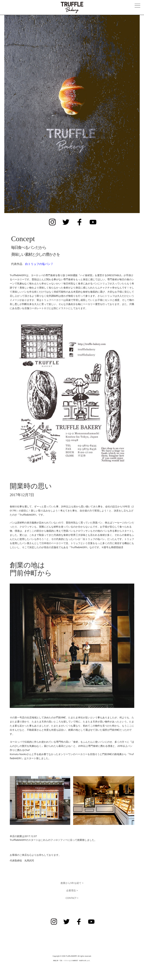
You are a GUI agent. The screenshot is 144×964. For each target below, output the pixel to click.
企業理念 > (72, 890)
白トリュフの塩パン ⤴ (39, 264)
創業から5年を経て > (72, 883)
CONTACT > (72, 898)
